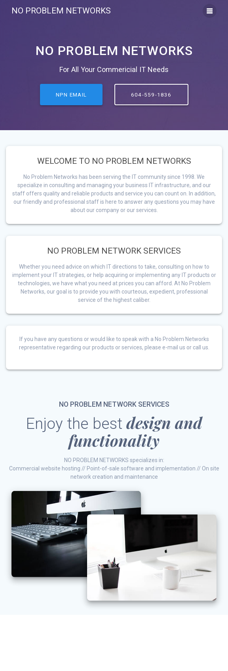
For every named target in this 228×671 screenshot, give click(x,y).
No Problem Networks (61, 11)
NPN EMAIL (71, 94)
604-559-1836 (151, 94)
